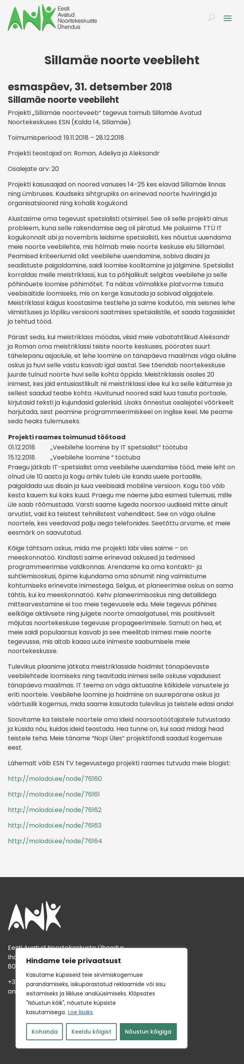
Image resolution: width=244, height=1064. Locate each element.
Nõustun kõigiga (148, 1032)
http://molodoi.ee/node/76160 (55, 778)
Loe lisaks (80, 1012)
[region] (101, 998)
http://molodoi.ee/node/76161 (54, 794)
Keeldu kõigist (91, 1032)
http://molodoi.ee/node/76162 (55, 809)
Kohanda (45, 1032)
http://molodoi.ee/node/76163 (55, 825)
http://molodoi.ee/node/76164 (55, 841)
